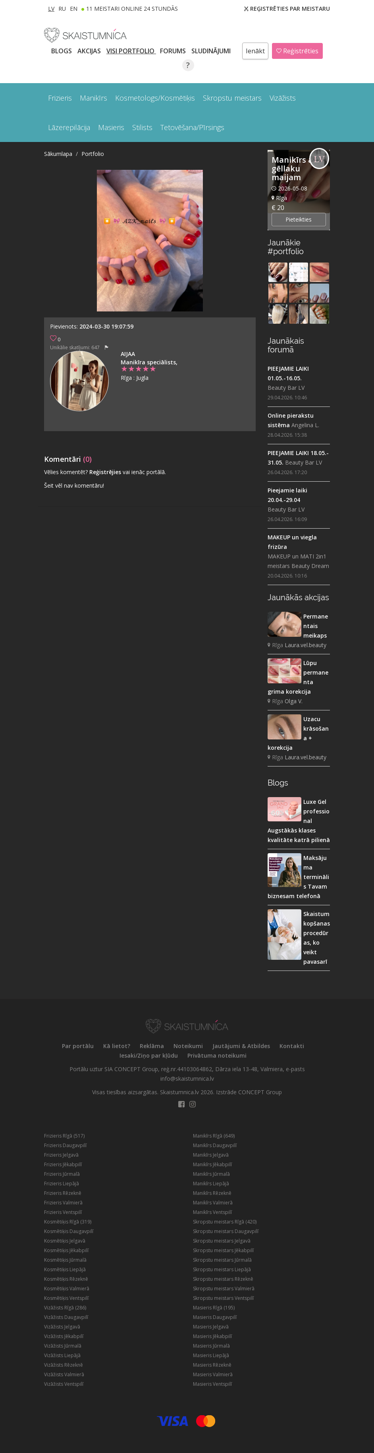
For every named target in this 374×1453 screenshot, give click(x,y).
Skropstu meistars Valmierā (223, 1288)
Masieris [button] (111, 127)
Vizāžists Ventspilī (63, 1384)
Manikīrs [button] (93, 98)
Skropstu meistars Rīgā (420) (224, 1221)
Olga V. (294, 701)
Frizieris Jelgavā (61, 1155)
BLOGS (62, 51)
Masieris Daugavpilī (215, 1317)
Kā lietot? (116, 1046)
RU (62, 8)
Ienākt (255, 51)
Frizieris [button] (60, 98)
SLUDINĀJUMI (211, 51)
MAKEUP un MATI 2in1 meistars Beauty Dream (298, 561)
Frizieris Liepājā (61, 1183)
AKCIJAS (89, 51)
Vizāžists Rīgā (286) (65, 1307)
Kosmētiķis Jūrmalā (65, 1260)
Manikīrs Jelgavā (211, 1155)
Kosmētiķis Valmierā (66, 1288)
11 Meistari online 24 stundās (132, 8)
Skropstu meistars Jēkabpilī (223, 1250)
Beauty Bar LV (286, 387)
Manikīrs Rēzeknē (212, 1193)
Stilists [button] (142, 127)
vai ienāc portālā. (144, 472)
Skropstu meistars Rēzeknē (223, 1279)
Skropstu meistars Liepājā (222, 1269)
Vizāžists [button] (283, 98)
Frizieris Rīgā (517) (64, 1135)
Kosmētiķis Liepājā (65, 1269)
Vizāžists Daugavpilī (66, 1317)
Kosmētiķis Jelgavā (64, 1240)
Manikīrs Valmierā (213, 1202)
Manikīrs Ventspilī (212, 1212)
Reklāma (152, 1046)
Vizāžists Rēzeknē (63, 1365)
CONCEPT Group (260, 1092)
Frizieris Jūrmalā (62, 1174)
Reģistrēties (297, 51)
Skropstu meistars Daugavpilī (225, 1231)
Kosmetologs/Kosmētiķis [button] (155, 98)
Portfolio (92, 154)
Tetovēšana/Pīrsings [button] (192, 127)
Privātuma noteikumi (217, 1055)
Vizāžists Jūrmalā (62, 1345)
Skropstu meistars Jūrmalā (222, 1260)
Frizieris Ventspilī (63, 1212)
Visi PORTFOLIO (131, 51)
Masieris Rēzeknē (212, 1365)
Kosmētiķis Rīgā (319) (67, 1221)
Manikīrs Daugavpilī (215, 1145)
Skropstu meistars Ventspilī (223, 1298)
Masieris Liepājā (211, 1355)
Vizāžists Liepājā (62, 1355)
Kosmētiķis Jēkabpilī (66, 1250)
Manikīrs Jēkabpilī (212, 1164)
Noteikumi (188, 1046)
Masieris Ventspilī (212, 1384)
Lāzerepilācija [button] (69, 127)
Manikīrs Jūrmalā (211, 1174)
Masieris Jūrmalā (211, 1345)
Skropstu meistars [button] (232, 98)
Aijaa (128, 354)
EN (73, 8)
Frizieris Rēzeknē (62, 1193)
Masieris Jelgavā (211, 1326)
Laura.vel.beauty (305, 645)
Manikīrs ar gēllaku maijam (294, 168)
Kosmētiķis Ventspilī (66, 1298)
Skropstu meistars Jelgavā (222, 1240)
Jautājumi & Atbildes (241, 1046)
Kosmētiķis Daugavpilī (68, 1231)
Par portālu (78, 1046)
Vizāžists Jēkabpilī (63, 1336)
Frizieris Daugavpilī (65, 1145)
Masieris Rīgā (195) (214, 1307)
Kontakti (292, 1046)
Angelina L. (305, 425)
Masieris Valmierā (213, 1374)
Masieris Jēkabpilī (212, 1336)
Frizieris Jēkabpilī (63, 1164)
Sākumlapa (58, 154)
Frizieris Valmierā (63, 1202)
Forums (173, 51)
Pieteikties (298, 219)
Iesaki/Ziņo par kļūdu (149, 1055)
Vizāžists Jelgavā (62, 1326)
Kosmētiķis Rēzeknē (66, 1279)
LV (51, 8)
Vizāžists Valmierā (64, 1374)
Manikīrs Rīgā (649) (214, 1135)
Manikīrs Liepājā (211, 1183)
